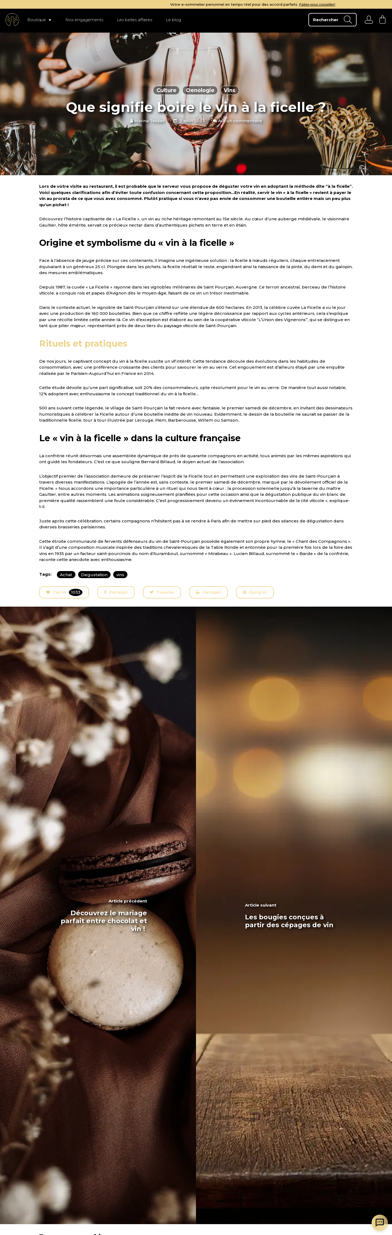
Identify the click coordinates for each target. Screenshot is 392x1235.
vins (120, 574)
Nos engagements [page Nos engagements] (84, 19)
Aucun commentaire (237, 120)
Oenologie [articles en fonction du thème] (200, 90)
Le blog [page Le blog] (173, 19)
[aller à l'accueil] (12, 19)
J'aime (64, 592)
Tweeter (162, 592)
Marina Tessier (147, 120)
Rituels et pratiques (83, 343)
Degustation (94, 574)
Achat (66, 574)
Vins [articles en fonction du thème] (229, 90)
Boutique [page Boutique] (36, 19)
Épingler (255, 592)
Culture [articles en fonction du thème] (166, 90)
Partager (116, 592)
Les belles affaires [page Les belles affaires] (134, 19)
